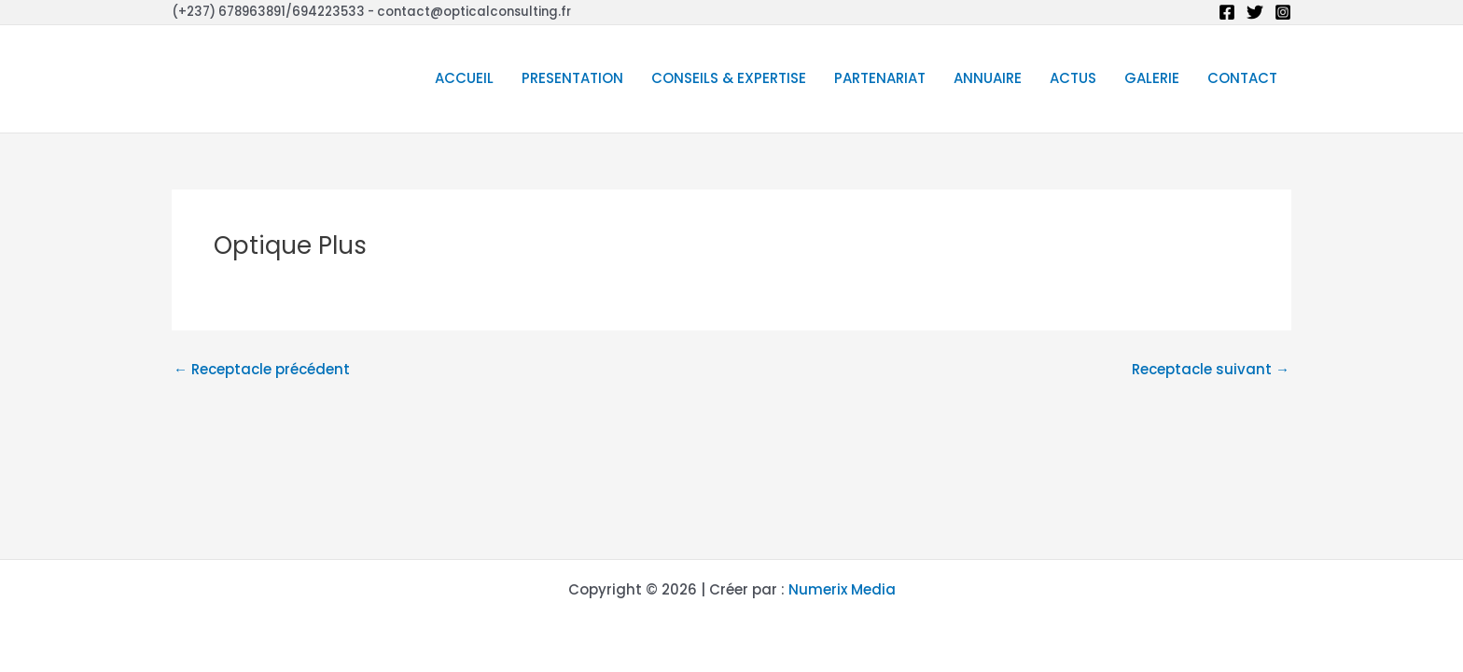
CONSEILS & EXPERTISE (728, 78)
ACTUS (1073, 78)
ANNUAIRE (988, 78)
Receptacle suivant (1210, 369)
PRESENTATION (572, 78)
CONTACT (1242, 78)
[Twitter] (1255, 12)
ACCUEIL (464, 78)
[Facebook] (1227, 12)
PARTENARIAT (880, 78)
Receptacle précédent (262, 369)
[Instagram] (1283, 12)
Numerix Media (842, 589)
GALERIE (1151, 78)
